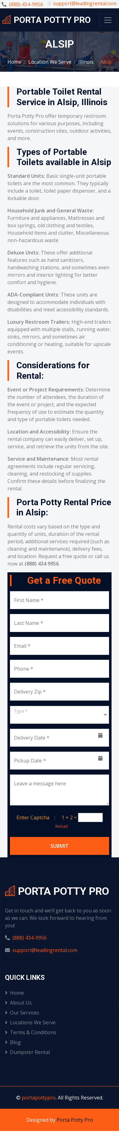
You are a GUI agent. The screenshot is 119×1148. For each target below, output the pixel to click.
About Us (18, 1002)
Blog (13, 1042)
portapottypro (39, 1097)
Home (14, 61)
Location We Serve (49, 61)
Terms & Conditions (30, 1032)
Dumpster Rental (27, 1052)
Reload (60, 826)
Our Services (22, 1012)
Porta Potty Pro (75, 1119)
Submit (59, 846)
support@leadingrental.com (85, 3)
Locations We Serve (30, 1022)
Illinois (86, 61)
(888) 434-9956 (26, 4)
